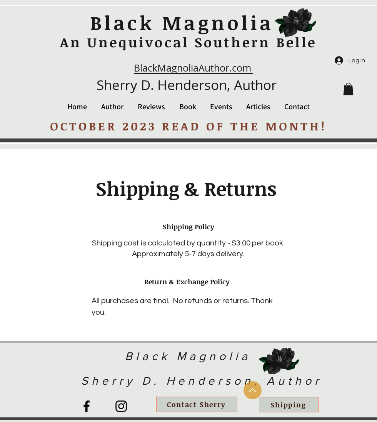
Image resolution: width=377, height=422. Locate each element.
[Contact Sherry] (196, 404)
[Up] (253, 390)
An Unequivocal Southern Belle (188, 42)
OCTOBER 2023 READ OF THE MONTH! (188, 126)
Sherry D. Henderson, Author (187, 85)
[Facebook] (86, 406)
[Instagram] (121, 406)
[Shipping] (289, 404)
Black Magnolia (182, 22)
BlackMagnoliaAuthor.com (192, 68)
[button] (348, 89)
